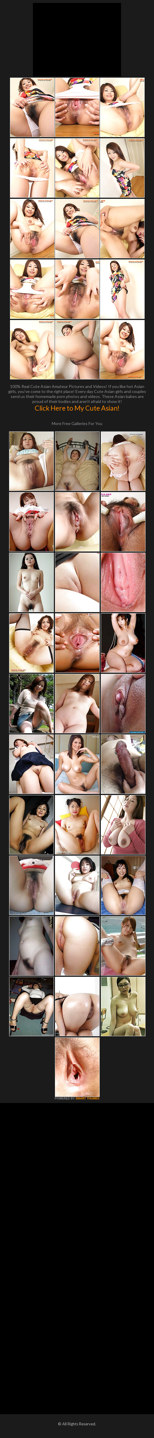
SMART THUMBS (87, 1098)
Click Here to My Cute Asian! (77, 408)
